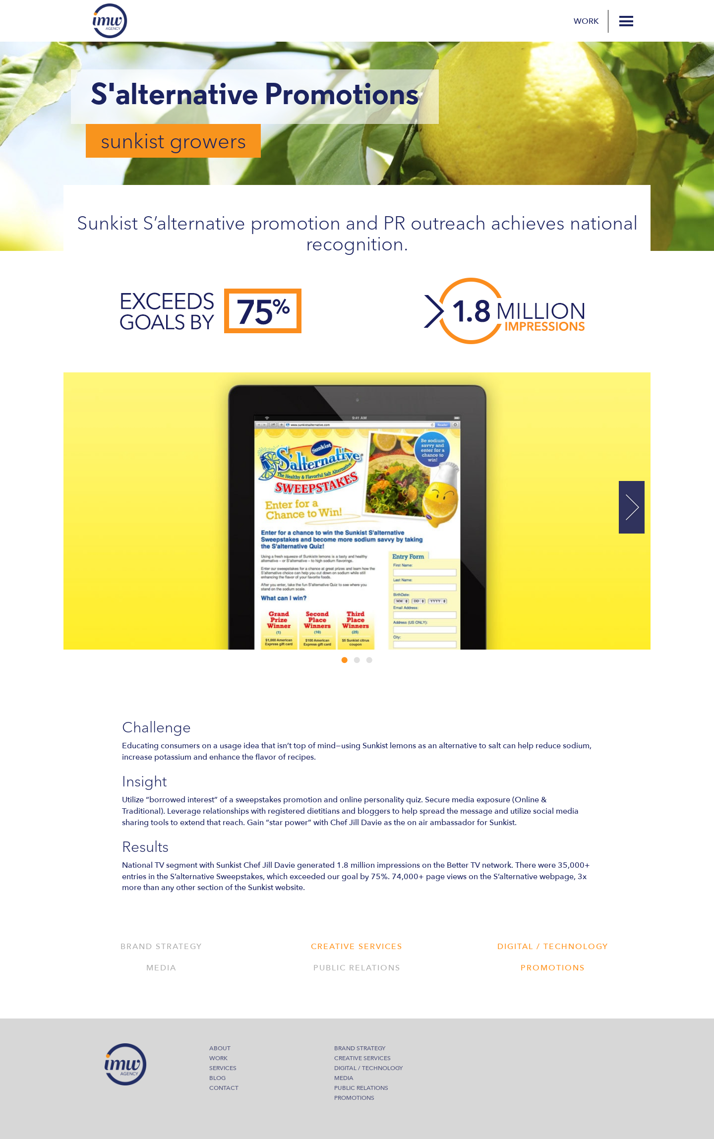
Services (223, 1068)
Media (344, 1078)
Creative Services (362, 1058)
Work (586, 21)
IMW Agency (110, 20)
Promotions (354, 1098)
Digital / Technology (368, 1068)
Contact (223, 1088)
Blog (217, 1078)
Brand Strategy (359, 1048)
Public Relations (361, 1088)
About (220, 1048)
